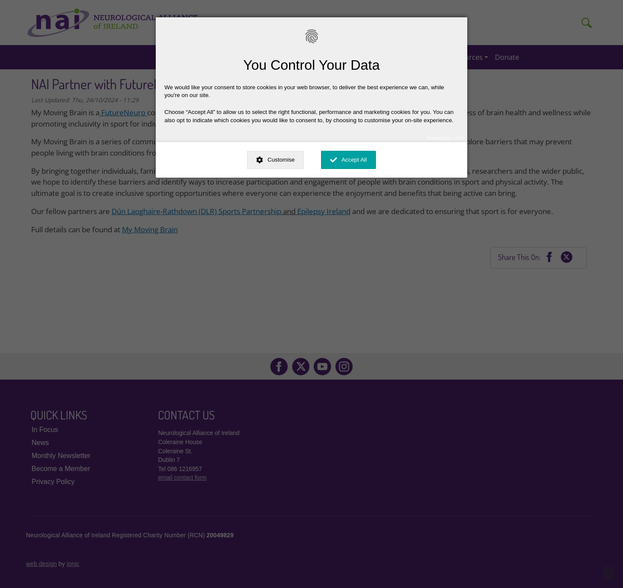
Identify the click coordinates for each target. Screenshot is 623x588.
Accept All (354, 159)
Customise (281, 159)
